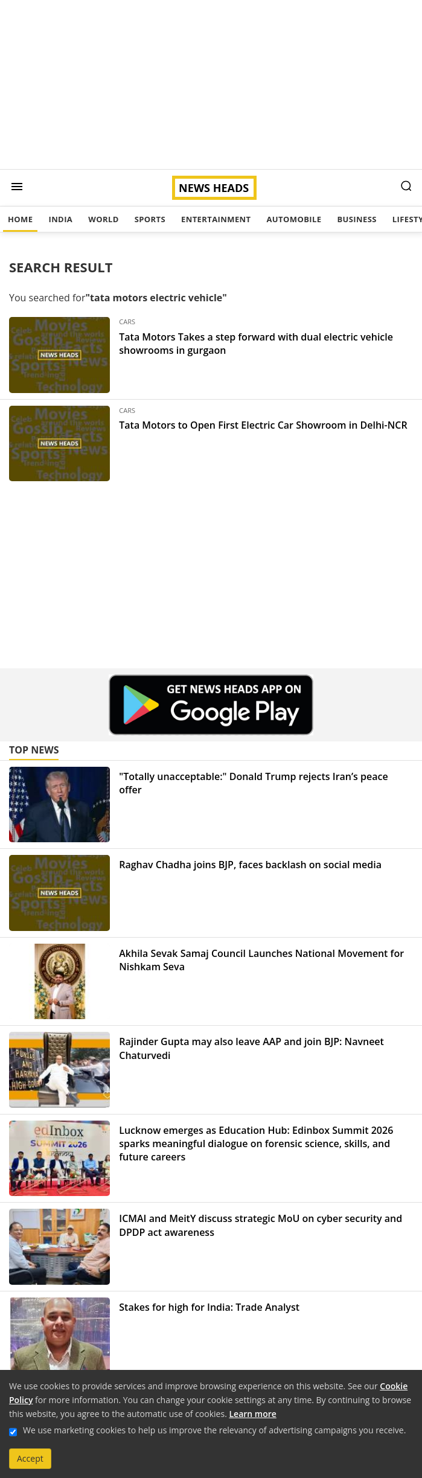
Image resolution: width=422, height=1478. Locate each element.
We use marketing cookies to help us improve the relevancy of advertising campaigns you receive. (214, 1430)
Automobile (293, 219)
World (103, 219)
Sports (150, 219)
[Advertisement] (211, 84)
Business (356, 219)
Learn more (252, 1413)
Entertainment (216, 219)
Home (20, 219)
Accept (30, 1458)
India (60, 219)
